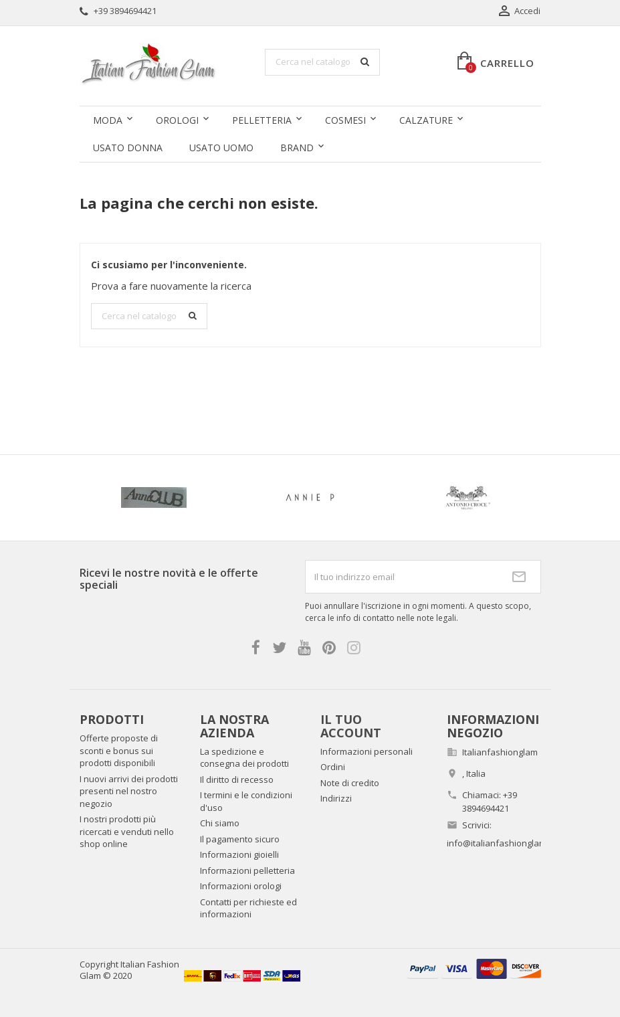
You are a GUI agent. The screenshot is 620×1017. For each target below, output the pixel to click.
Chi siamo (219, 823)
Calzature (426, 120)
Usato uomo (221, 147)
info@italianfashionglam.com (506, 843)
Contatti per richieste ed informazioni (248, 908)
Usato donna (128, 147)
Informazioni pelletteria (247, 870)
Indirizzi (336, 798)
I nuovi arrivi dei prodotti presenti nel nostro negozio (129, 791)
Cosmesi (345, 120)
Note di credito (349, 783)
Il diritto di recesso (237, 779)
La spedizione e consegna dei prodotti (244, 757)
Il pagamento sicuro (240, 839)
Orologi (177, 120)
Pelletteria (262, 120)
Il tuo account (350, 726)
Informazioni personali (366, 751)
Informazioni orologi (241, 886)
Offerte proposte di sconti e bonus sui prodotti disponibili (119, 750)
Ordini (332, 767)
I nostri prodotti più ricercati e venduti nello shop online (127, 831)
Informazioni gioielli (239, 854)
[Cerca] (322, 62)
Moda (107, 120)
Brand (297, 147)
